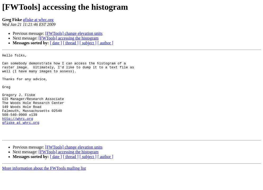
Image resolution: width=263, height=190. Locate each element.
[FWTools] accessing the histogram (69, 38)
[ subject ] (88, 43)
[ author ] (105, 43)
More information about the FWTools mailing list (44, 185)
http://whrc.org (17, 132)
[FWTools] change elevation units (74, 33)
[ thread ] (71, 43)
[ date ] (56, 43)
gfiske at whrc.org (38, 19)
